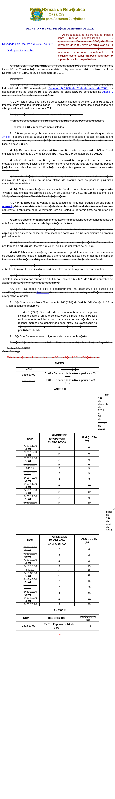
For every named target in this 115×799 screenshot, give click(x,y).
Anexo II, (8, 206)
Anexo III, (42, 292)
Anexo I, (107, 91)
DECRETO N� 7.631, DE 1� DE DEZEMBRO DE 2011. (60, 28)
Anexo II (7, 136)
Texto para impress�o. (20, 50)
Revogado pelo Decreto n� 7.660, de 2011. (28, 43)
